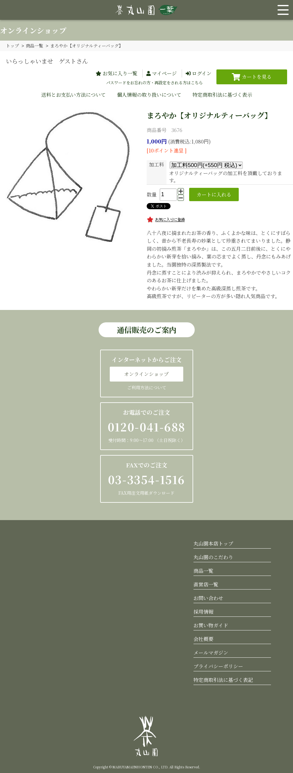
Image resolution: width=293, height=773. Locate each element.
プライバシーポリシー (218, 665)
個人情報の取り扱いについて (149, 94)
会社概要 (203, 638)
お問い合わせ (208, 597)
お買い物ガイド (210, 625)
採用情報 (203, 611)
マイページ (164, 73)
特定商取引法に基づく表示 (222, 94)
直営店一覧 (205, 584)
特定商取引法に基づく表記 (223, 679)
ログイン (201, 73)
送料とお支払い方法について (73, 94)
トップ (12, 45)
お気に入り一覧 (120, 73)
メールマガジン (210, 652)
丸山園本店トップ (213, 543)
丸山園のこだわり (213, 556)
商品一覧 (34, 45)
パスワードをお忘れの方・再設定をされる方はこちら (154, 82)
